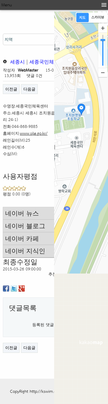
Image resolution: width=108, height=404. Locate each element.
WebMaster (28, 70)
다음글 (29, 89)
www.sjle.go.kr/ (34, 133)
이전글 (11, 89)
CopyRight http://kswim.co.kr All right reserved (52, 391)
